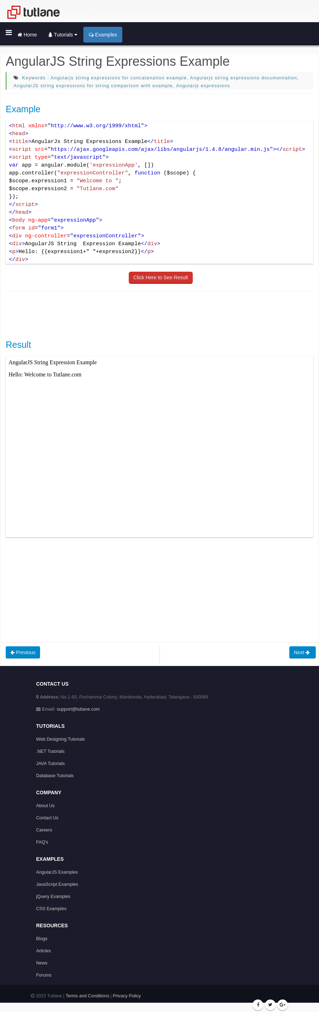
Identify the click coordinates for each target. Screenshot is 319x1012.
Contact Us (47, 817)
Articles (43, 950)
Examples (103, 35)
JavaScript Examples (57, 884)
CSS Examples (51, 908)
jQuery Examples (53, 896)
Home (27, 35)
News (42, 963)
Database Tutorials (55, 775)
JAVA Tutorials (50, 763)
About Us (45, 805)
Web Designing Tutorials (60, 739)
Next (302, 652)
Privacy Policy (127, 995)
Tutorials (62, 35)
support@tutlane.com (78, 709)
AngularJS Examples (57, 872)
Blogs (42, 938)
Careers (44, 830)
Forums (43, 975)
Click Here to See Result (160, 277)
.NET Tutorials (50, 751)
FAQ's (42, 842)
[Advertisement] (136, 314)
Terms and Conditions (87, 995)
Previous (22, 652)
